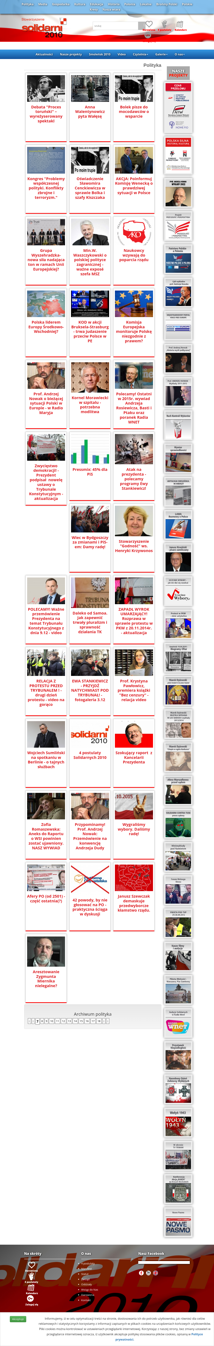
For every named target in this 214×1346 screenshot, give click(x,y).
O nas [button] (180, 54)
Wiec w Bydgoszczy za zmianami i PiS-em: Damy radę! (46, 542)
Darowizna (87, 1295)
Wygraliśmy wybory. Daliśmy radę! (90, 829)
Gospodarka (61, 4)
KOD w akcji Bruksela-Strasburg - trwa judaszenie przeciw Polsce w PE (90, 329)
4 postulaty (88, 1263)
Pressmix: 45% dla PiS (90, 471)
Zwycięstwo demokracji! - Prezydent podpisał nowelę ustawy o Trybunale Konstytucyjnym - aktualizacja (46, 479)
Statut (85, 1274)
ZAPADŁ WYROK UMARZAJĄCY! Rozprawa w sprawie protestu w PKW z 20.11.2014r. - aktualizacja (90, 620)
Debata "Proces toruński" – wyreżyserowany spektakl (46, 114)
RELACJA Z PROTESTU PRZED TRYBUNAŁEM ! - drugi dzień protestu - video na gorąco (134, 620)
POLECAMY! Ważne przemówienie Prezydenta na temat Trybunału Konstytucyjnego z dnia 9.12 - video (133, 548)
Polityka (28, 4)
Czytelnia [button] (140, 54)
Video (122, 54)
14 (75, 949)
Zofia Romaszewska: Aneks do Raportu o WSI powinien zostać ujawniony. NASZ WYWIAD (133, 763)
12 (63, 949)
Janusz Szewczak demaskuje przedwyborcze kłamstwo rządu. (90, 903)
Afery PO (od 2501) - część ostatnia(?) (133, 826)
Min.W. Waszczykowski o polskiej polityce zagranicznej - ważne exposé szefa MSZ (90, 261)
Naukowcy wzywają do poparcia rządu (133, 252)
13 (69, 949)
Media (42, 4)
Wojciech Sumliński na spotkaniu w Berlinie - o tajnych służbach (134, 687)
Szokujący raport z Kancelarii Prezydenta (90, 757)
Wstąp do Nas (89, 1289)
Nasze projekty (71, 54)
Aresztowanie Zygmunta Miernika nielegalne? (133, 904)
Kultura (79, 4)
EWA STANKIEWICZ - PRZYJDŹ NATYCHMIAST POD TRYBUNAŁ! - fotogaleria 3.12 (46, 689)
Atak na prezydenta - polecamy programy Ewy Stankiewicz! (133, 476)
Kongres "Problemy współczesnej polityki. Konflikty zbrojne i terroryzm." (46, 187)
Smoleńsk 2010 (99, 54)
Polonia (129, 4)
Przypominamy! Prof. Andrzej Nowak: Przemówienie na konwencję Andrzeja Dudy (46, 835)
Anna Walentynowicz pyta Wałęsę (90, 111)
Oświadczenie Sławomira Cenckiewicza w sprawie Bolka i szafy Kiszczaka (90, 187)
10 (51, 949)
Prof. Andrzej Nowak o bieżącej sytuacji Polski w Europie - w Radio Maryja (46, 403)
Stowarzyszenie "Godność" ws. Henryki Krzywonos (90, 545)
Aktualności (44, 54)
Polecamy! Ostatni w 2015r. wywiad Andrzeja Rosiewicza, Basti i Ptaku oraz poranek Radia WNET (133, 405)
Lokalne (146, 4)
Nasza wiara (111, 9)
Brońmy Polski (166, 4)
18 (98, 949)
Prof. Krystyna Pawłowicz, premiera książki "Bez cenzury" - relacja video (90, 689)
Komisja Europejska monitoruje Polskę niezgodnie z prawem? (133, 329)
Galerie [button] (161, 54)
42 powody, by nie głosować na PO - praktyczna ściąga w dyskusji (46, 906)
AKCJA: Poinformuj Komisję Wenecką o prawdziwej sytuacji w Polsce (133, 185)
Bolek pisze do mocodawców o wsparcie (133, 111)
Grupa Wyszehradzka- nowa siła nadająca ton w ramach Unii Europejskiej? (46, 259)
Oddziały (86, 1284)
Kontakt (86, 1300)
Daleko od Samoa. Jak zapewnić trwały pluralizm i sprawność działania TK (46, 622)
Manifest (86, 1268)
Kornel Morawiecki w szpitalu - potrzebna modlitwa (90, 404)
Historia (114, 4)
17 (93, 949)
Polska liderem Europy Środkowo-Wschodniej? (46, 326)
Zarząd (85, 1279)
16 (87, 949)
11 (57, 949)
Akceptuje (18, 1319)
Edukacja (96, 4)
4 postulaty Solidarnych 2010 (46, 754)
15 (81, 949)
